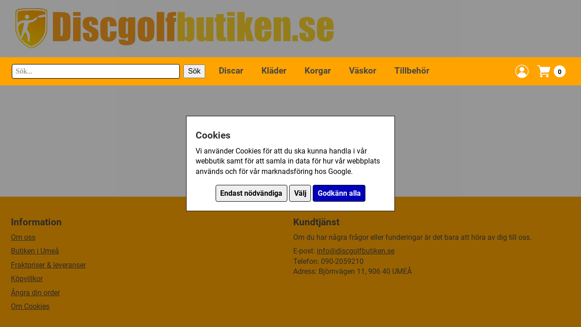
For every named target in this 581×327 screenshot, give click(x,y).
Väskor (362, 70)
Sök (194, 71)
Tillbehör (411, 70)
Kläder (273, 70)
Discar (231, 70)
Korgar (318, 70)
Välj (300, 193)
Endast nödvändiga (251, 193)
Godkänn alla (339, 193)
